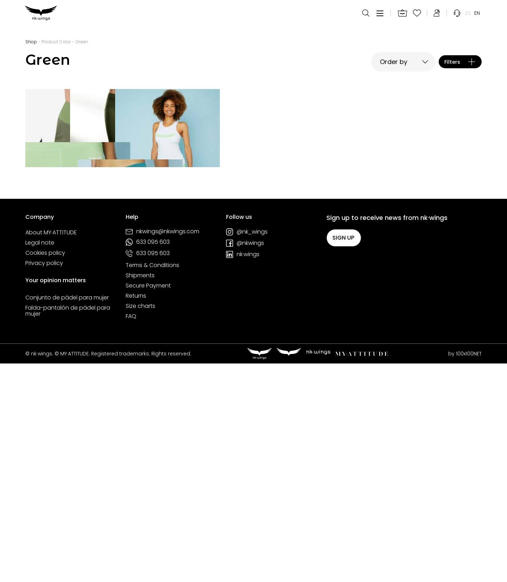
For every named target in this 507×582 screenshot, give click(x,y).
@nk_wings (247, 450)
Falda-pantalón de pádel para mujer (67, 529)
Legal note (39, 461)
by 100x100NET (465, 571)
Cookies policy (45, 471)
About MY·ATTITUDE (51, 451)
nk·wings (242, 472)
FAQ (131, 534)
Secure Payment (148, 504)
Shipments (140, 494)
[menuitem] (468, 17)
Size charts (140, 524)
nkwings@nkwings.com (162, 450)
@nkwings (245, 461)
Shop (31, 42)
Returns (136, 514)
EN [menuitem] (477, 17)
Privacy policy (44, 481)
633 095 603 (148, 460)
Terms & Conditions (152, 483)
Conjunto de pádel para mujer (67, 516)
